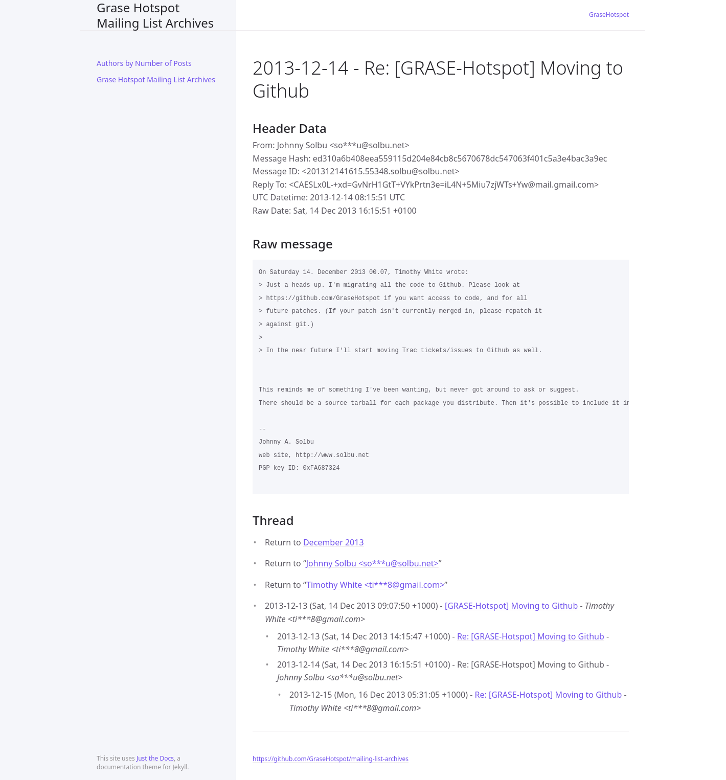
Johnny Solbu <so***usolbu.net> (372, 563)
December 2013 (333, 542)
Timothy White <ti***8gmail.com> (375, 584)
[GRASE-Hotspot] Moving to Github (511, 605)
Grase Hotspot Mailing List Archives (155, 15)
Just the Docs (155, 758)
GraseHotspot (609, 14)
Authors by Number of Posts (144, 63)
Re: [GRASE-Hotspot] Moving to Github (530, 636)
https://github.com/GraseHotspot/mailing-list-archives (331, 758)
